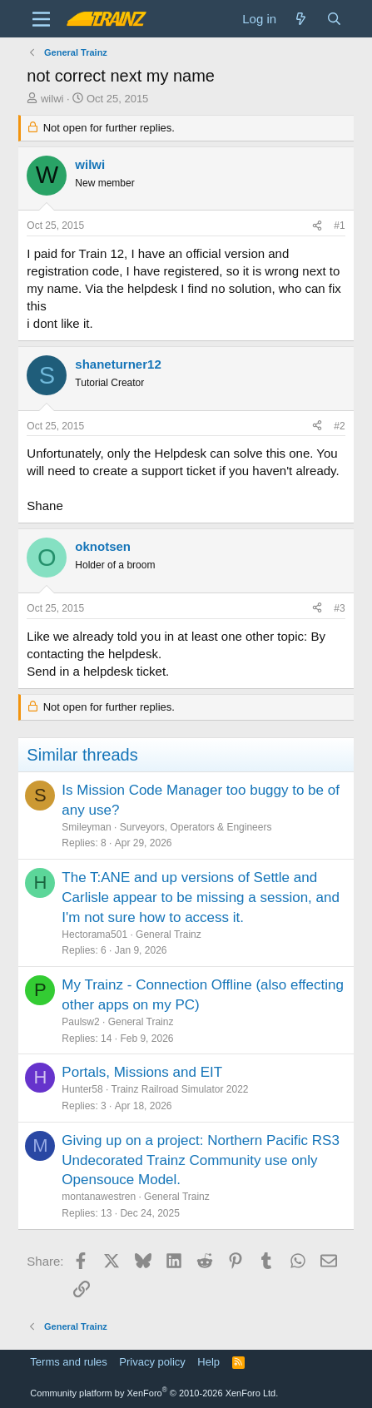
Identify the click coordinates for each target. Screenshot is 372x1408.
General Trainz (168, 934)
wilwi (52, 98)
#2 (339, 426)
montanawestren (99, 1196)
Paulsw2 (80, 1022)
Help (208, 1362)
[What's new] (301, 18)
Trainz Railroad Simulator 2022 (180, 1089)
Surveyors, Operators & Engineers (196, 827)
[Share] (317, 225)
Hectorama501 (94, 934)
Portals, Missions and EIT (142, 1072)
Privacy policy (152, 1362)
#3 (339, 608)
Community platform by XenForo (154, 1393)
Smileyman (86, 827)
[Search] (333, 18)
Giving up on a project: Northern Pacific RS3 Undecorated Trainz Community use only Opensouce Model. (201, 1160)
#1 (339, 225)
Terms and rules (68, 1362)
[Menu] (41, 19)
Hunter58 (82, 1089)
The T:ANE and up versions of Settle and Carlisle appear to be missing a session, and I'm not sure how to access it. (201, 897)
